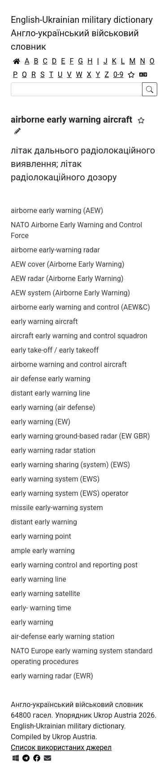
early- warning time (41, 608)
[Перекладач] (143, 75)
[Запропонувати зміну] (17, 131)
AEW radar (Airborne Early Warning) (67, 278)
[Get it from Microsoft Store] (16, 758)
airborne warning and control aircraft (69, 364)
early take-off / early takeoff (55, 350)
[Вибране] (131, 75)
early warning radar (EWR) (52, 676)
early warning (32, 622)
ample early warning (43, 550)
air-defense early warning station (62, 636)
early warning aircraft (44, 321)
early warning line (38, 579)
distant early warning (44, 522)
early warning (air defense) (53, 407)
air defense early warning (50, 379)
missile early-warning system (57, 507)
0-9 (118, 74)
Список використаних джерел (61, 747)
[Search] (76, 89)
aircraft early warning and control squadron (79, 336)
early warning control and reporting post (74, 565)
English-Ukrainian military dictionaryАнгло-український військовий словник (82, 33)
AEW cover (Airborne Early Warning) (67, 264)
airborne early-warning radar (55, 250)
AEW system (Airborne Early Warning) (70, 293)
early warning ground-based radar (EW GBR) (80, 436)
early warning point (41, 536)
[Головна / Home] (16, 61)
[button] (141, 120)
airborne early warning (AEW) (57, 210)
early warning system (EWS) (55, 479)
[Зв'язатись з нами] (47, 758)
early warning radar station (53, 450)
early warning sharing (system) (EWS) (70, 464)
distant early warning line (50, 393)
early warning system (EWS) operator (69, 493)
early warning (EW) (40, 421)
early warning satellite (45, 593)
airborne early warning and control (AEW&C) (80, 307)
